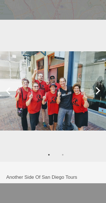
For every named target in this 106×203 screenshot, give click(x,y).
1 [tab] (49, 155)
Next (98, 91)
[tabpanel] (53, 91)
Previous (8, 91)
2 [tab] (63, 155)
